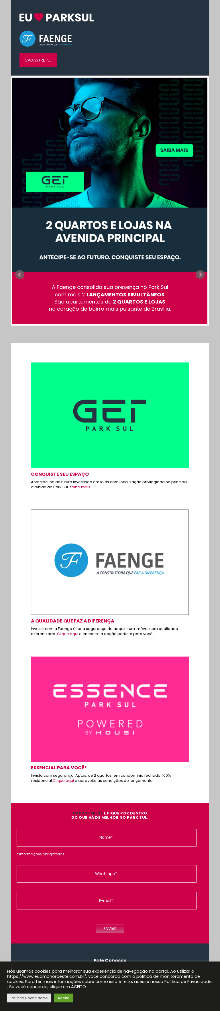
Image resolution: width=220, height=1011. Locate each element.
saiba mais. (80, 487)
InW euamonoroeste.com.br (56, 17)
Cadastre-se (38, 60)
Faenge (45, 39)
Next (200, 274)
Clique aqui (67, 634)
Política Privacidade (29, 998)
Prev (19, 274)
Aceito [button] (64, 998)
